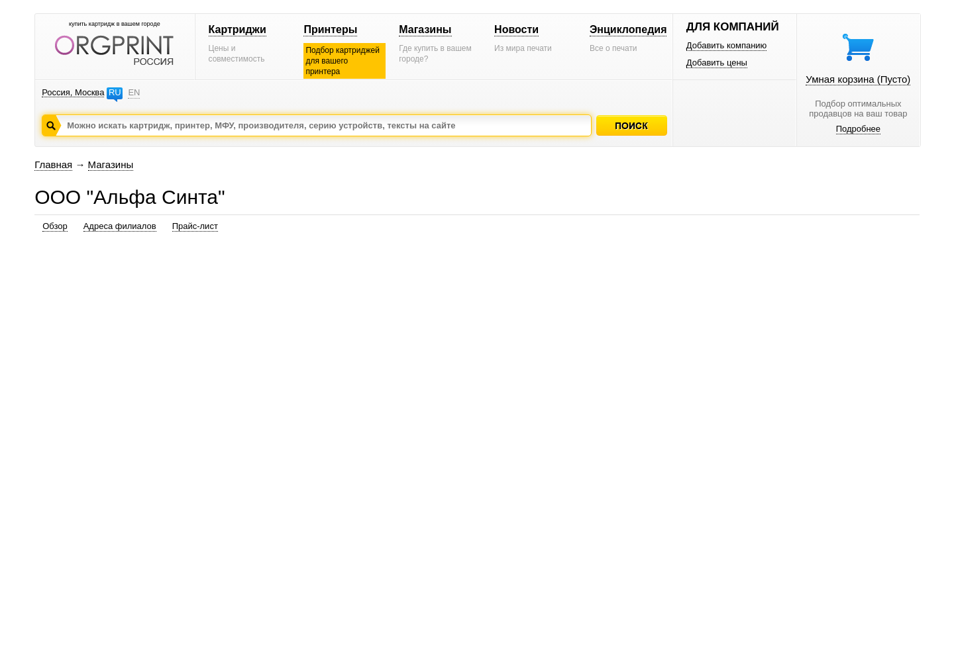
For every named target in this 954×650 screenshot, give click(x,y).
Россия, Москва (73, 92)
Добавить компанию (726, 45)
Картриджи (237, 29)
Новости (516, 29)
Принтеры (330, 29)
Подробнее (858, 129)
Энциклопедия (628, 29)
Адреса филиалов (119, 226)
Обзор (55, 226)
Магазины (425, 29)
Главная (53, 164)
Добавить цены (716, 63)
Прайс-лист (195, 226)
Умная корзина (858, 79)
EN (134, 92)
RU (115, 92)
